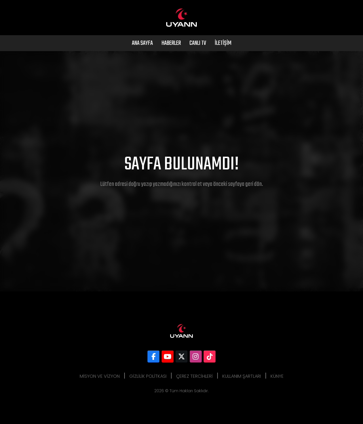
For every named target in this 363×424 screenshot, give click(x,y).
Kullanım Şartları (241, 376)
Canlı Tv (197, 43)
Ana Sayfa (142, 43)
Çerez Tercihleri (194, 376)
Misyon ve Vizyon (100, 376)
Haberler (171, 43)
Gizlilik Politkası (147, 376)
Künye (277, 376)
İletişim (223, 43)
